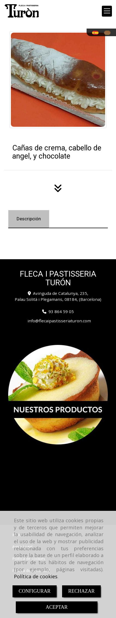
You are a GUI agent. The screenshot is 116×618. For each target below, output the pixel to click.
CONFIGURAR (34, 591)
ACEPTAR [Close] (57, 607)
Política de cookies (35, 576)
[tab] (28, 219)
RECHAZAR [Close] (81, 591)
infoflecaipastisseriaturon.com (59, 320)
